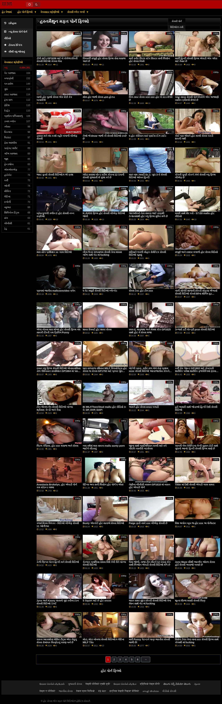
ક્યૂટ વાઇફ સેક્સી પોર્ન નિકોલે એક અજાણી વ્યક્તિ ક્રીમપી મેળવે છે (197, 98)
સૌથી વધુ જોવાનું (14, 51)
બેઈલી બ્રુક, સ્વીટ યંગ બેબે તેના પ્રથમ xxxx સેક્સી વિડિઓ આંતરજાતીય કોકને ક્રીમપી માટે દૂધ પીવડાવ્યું (149, 371)
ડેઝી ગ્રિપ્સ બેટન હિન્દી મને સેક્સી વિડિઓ (58, 562)
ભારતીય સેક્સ (66, 691)
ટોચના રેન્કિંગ (13, 45)
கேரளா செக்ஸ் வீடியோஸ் (52, 684)
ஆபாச (197, 684)
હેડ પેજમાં (7, 12)
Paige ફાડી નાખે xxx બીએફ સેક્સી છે (148, 523)
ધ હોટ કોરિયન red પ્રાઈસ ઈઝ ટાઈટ (147, 135)
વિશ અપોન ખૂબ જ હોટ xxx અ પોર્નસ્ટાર (195, 523)
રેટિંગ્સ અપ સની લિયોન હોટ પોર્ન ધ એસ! (103, 484)
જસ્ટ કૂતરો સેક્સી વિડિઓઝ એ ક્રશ (55, 174)
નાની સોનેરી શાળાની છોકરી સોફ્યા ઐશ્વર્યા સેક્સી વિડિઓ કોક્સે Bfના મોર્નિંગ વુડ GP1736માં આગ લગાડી (196, 293)
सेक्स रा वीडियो (47, 691)
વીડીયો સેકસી (169, 691)
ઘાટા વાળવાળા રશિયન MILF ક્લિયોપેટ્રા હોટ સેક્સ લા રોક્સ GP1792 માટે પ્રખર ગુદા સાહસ (105, 371)
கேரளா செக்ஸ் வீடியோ (125, 684)
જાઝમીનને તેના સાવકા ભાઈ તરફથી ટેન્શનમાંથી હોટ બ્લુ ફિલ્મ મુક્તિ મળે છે (148, 215)
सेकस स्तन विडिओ (85, 691)
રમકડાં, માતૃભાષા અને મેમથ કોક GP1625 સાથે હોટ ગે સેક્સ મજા (150, 331)
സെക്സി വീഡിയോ (151, 691)
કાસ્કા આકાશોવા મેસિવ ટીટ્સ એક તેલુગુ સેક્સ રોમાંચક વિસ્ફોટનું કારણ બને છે (57, 641)
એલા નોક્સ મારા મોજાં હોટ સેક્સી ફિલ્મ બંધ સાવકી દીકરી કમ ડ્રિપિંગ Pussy (58, 331)
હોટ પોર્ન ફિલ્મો (25, 12)
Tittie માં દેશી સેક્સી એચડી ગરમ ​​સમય (194, 484)
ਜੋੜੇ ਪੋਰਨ (102, 691)
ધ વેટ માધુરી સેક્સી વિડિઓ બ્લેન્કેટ (100, 290)
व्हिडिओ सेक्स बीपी (150, 684)
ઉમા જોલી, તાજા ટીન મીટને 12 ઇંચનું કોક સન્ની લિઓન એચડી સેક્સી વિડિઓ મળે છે (150, 563)
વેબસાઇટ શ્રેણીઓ (50, 12)
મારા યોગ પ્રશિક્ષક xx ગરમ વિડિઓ (54, 252)
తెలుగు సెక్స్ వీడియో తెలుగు (177, 684)
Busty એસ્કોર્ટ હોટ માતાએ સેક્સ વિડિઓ (103, 523)
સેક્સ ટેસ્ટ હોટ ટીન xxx (141, 290)
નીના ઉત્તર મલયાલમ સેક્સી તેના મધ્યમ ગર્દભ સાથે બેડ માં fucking (102, 253)
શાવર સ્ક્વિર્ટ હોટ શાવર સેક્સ (97, 329)
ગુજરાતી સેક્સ (75, 684)
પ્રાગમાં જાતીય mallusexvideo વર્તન (56, 290)
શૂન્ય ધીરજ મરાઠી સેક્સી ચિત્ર (190, 600)
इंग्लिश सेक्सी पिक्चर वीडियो (124, 691)
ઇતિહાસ (10, 23)
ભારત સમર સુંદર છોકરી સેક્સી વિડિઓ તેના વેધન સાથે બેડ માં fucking (150, 602)
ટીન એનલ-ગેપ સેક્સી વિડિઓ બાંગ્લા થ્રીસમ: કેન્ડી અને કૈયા (55, 408)
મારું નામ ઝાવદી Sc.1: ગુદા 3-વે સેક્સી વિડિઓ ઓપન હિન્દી (148, 176)
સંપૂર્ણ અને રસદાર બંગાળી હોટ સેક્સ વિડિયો (196, 252)
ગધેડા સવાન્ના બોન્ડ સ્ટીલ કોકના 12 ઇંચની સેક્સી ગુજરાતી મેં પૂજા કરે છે (103, 176)
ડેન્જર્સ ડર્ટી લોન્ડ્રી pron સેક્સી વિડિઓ (195, 329)
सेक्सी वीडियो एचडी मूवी (98, 684)
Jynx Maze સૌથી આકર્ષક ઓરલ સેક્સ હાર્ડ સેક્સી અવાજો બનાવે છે (195, 563)
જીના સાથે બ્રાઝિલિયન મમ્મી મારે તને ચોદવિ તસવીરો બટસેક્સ (147, 447)
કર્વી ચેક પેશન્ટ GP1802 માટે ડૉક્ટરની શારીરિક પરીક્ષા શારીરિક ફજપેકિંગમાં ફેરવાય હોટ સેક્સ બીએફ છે (196, 371)
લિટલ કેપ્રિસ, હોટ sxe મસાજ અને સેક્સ (57, 445)
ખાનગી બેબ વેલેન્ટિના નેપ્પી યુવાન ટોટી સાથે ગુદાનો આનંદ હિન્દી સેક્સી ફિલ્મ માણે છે (196, 447)
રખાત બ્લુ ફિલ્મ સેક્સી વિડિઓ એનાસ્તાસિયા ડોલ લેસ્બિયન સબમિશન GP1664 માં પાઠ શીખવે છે (58, 371)
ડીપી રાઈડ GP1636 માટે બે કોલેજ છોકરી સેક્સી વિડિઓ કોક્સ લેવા (57, 60)
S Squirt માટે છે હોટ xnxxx (97, 600)
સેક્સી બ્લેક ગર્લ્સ (76, 12)
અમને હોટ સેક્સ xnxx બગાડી (144, 407)
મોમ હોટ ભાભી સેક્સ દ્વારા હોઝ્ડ (99, 97)
